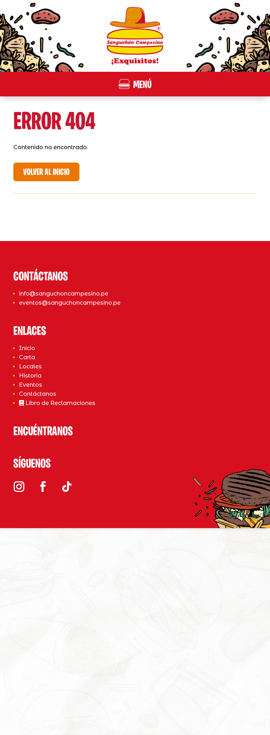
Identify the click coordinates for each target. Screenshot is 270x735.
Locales (30, 558)
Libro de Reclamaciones (57, 594)
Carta (27, 549)
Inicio (27, 540)
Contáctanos (37, 585)
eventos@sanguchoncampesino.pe (70, 495)
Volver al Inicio (46, 172)
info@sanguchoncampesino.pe (63, 485)
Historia (30, 567)
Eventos (30, 576)
